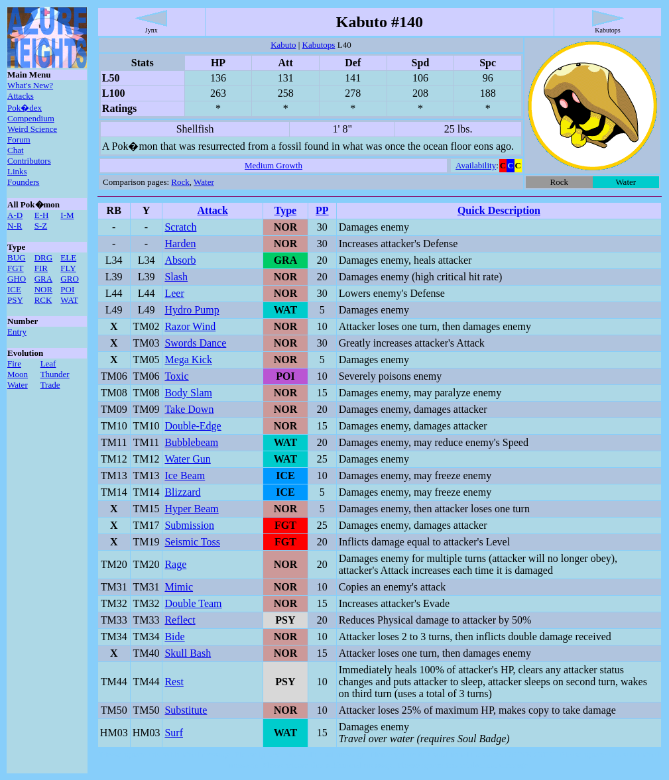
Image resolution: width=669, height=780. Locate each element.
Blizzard (182, 492)
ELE (68, 257)
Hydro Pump (191, 309)
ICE (14, 289)
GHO (16, 279)
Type (285, 210)
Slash (176, 276)
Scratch (180, 227)
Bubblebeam (191, 442)
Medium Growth (273, 165)
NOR (43, 289)
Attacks (20, 96)
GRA (43, 279)
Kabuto (283, 45)
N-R (14, 226)
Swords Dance (195, 343)
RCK (43, 300)
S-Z (41, 226)
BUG (16, 257)
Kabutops (318, 45)
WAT (69, 300)
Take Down (188, 409)
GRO (69, 279)
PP (322, 210)
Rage (175, 564)
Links (17, 171)
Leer (174, 293)
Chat (15, 150)
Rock (180, 182)
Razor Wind (189, 326)
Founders (23, 182)
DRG (43, 257)
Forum (18, 139)
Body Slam (188, 392)
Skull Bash (187, 653)
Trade (50, 385)
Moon (17, 374)
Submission (189, 525)
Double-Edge (192, 425)
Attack (213, 210)
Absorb (180, 260)
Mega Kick (188, 359)
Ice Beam (184, 475)
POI (67, 289)
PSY (15, 300)
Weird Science (32, 129)
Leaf (48, 363)
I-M (67, 215)
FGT (15, 268)
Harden (180, 243)
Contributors (29, 161)
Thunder (55, 374)
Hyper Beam (191, 508)
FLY (68, 268)
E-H (41, 215)
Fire (14, 363)
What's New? (30, 85)
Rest (173, 681)
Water (17, 385)
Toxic (176, 376)
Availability (476, 165)
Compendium (30, 118)
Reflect (179, 620)
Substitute (185, 710)
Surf (173, 732)
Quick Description (498, 210)
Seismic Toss (191, 541)
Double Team (192, 603)
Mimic (178, 586)
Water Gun (187, 459)
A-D (15, 215)
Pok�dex (24, 108)
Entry (17, 332)
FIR (41, 268)
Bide (174, 636)
